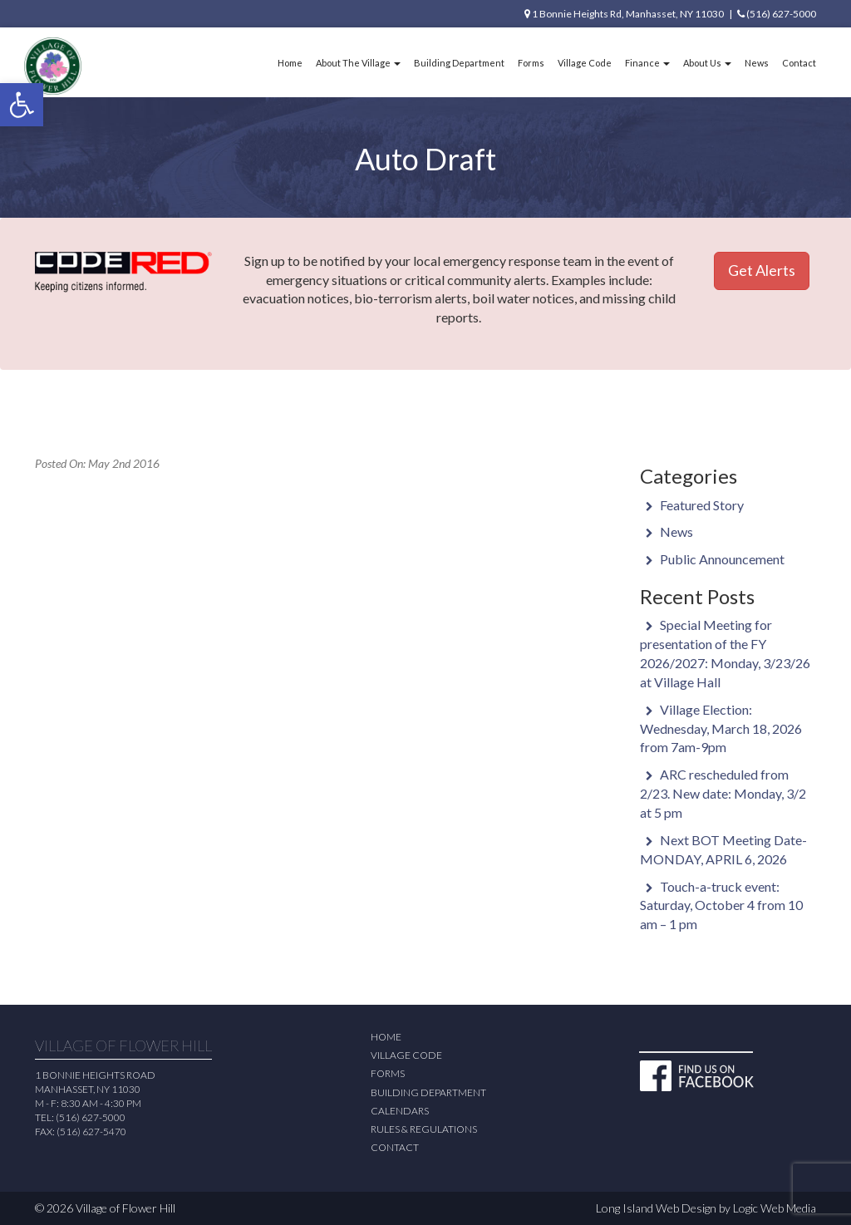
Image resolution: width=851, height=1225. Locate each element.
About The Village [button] (358, 62)
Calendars (400, 1110)
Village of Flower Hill (125, 1208)
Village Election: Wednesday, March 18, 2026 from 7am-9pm (721, 728)
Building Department (459, 62)
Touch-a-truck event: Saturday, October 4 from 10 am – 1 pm (721, 905)
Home (290, 62)
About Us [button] (707, 62)
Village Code (585, 62)
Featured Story (702, 505)
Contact (799, 62)
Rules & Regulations (424, 1129)
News (757, 62)
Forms (531, 62)
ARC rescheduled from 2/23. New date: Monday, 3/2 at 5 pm (723, 793)
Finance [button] (647, 62)
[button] (21, 104)
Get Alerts (761, 270)
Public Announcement (722, 559)
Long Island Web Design (656, 1208)
